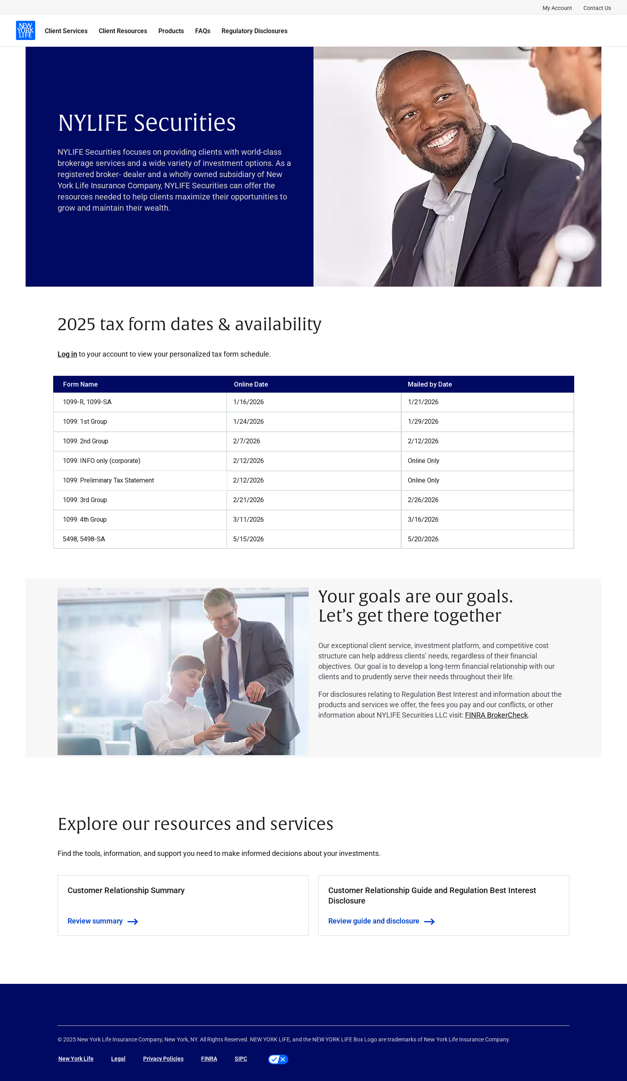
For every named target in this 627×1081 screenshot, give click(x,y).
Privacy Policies (163, 1058)
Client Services (66, 30)
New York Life (76, 1058)
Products (171, 30)
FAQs (202, 30)
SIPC (241, 1058)
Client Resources (123, 30)
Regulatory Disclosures (255, 30)
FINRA (209, 1058)
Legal (118, 1058)
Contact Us (597, 8)
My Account (557, 8)
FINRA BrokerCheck (496, 715)
